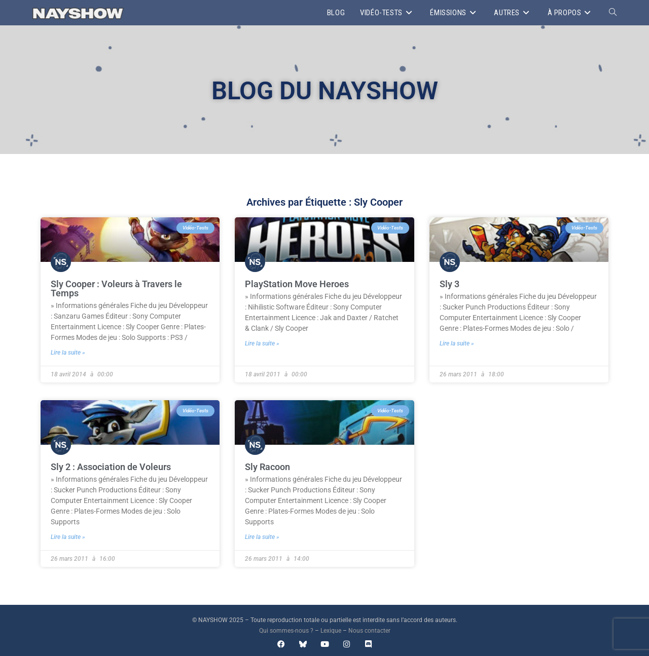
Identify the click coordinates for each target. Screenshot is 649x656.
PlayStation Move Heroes (297, 284)
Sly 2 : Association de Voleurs (111, 466)
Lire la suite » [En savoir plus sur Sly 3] (457, 343)
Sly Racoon (267, 466)
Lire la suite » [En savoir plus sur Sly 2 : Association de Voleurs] (68, 537)
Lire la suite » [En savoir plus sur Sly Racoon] (262, 537)
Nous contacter (369, 630)
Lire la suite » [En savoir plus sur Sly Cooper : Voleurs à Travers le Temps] (68, 352)
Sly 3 (449, 284)
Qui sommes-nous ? (286, 630)
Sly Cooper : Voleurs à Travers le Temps (116, 288)
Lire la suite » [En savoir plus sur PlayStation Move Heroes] (262, 343)
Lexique (330, 630)
